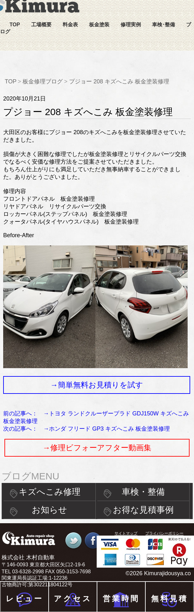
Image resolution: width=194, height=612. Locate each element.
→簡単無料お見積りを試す (96, 385)
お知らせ (49, 510)
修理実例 (131, 24)
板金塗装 (99, 24)
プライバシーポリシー (164, 533)
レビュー (24, 598)
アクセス (73, 598)
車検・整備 (143, 492)
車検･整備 (163, 24)
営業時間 (121, 598)
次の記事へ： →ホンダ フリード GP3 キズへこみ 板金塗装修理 (86, 429)
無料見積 (169, 598)
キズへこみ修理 (49, 492)
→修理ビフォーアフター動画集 (97, 447)
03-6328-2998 (28, 571)
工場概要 (41, 24)
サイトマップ (125, 533)
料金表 (70, 24)
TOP (15, 24)
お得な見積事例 (143, 510)
